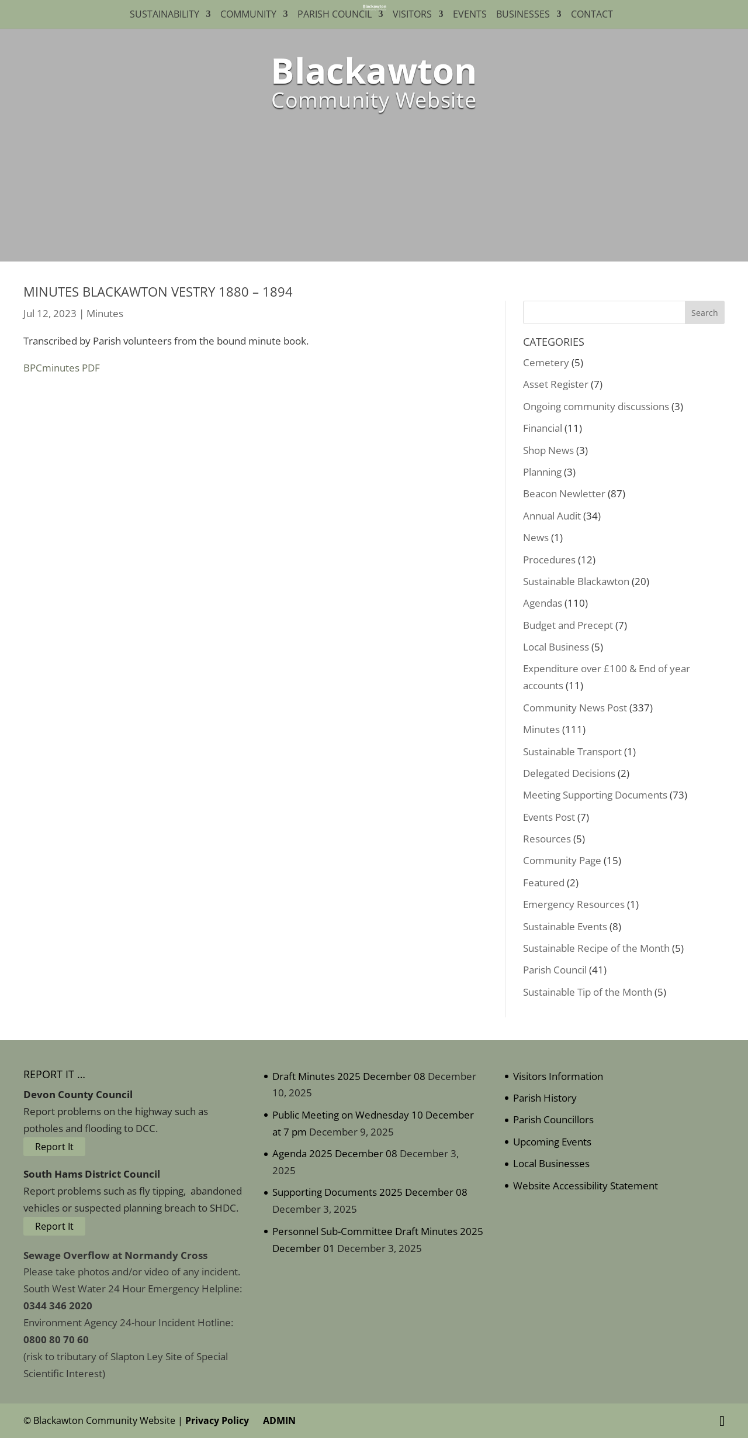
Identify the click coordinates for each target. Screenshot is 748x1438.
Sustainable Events (565, 926)
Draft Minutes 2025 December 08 (348, 1076)
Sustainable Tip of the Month (587, 992)
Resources (547, 838)
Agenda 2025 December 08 (334, 1153)
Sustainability (164, 15)
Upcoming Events (552, 1141)
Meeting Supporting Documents (595, 794)
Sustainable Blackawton (576, 581)
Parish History (545, 1098)
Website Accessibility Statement (585, 1185)
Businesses (523, 15)
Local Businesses (551, 1163)
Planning (542, 472)
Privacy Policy (217, 1420)
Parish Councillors (553, 1119)
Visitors (412, 15)
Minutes (104, 313)
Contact (594, 15)
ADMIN (277, 1420)
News (536, 537)
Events (470, 15)
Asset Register (555, 384)
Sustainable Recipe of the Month (596, 948)
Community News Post (575, 707)
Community (248, 15)
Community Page (562, 860)
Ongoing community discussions (596, 406)
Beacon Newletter (564, 493)
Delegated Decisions (569, 773)
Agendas (542, 603)
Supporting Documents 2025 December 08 (370, 1192)
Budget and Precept (568, 625)
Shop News (548, 450)
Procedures (549, 559)
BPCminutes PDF (61, 367)
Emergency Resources (574, 904)
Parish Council (334, 15)
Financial (542, 428)
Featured (544, 882)
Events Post (549, 817)
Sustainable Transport (572, 751)
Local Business (556, 646)
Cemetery (546, 362)
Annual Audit (552, 515)
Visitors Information (558, 1076)
